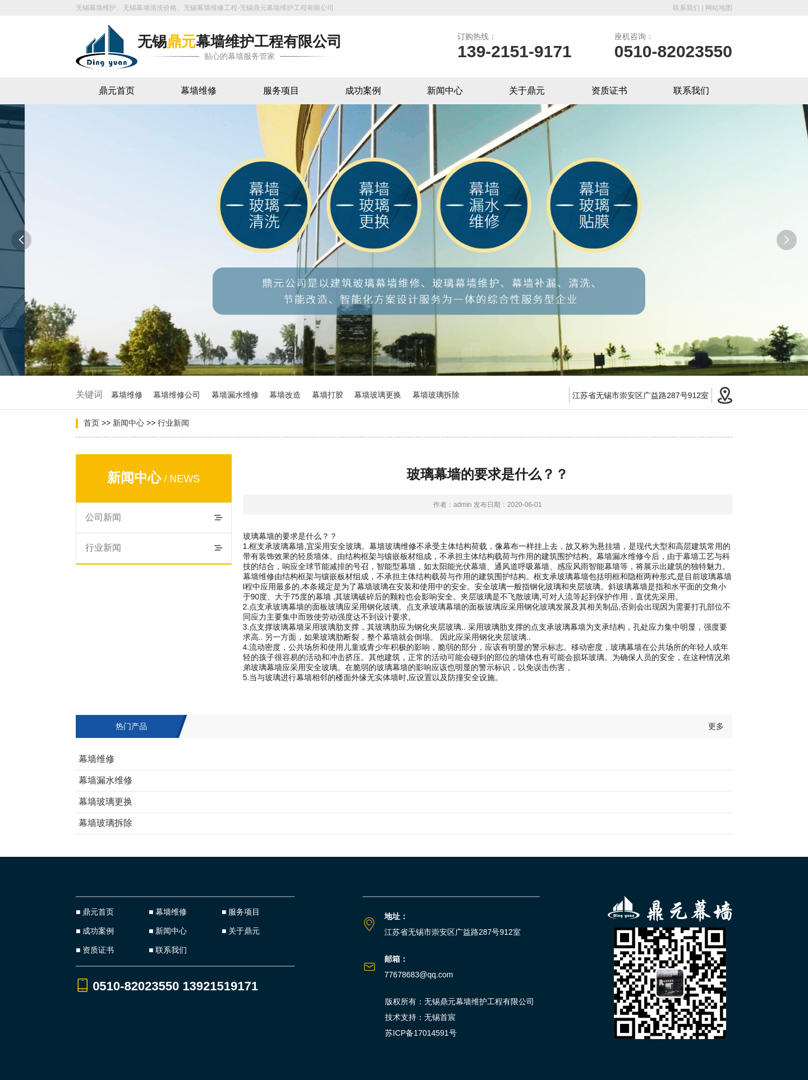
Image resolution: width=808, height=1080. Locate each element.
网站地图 (718, 8)
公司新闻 (103, 517)
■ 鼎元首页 (95, 911)
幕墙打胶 (332, 394)
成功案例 (363, 90)
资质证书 (609, 90)
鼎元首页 (117, 90)
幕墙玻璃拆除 (440, 394)
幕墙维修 (199, 90)
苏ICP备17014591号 (421, 1032)
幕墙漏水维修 (240, 394)
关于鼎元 (527, 90)
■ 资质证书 (95, 949)
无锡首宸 (440, 1017)
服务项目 (281, 90)
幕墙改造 (289, 394)
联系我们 (686, 8)
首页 (91, 422)
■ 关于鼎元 (241, 930)
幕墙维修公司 (181, 394)
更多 (716, 726)
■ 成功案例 (95, 930)
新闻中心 (445, 90)
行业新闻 (173, 422)
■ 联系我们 (168, 949)
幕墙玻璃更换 (382, 394)
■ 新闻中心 (168, 930)
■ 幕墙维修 (168, 911)
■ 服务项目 (241, 911)
